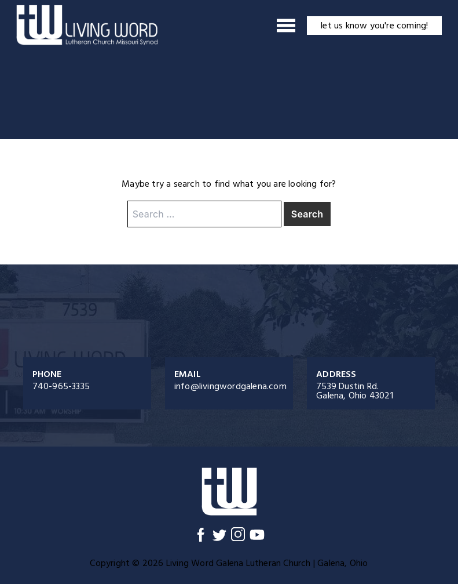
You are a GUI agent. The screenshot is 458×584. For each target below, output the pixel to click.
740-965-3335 (61, 386)
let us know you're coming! (374, 25)
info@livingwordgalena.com (230, 386)
